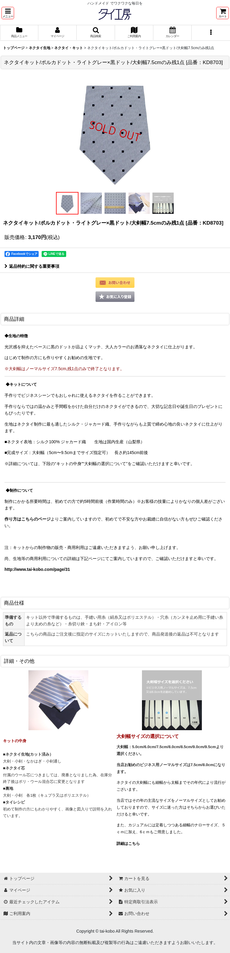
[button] (7, 13)
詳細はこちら (128, 843)
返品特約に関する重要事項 (31, 266)
